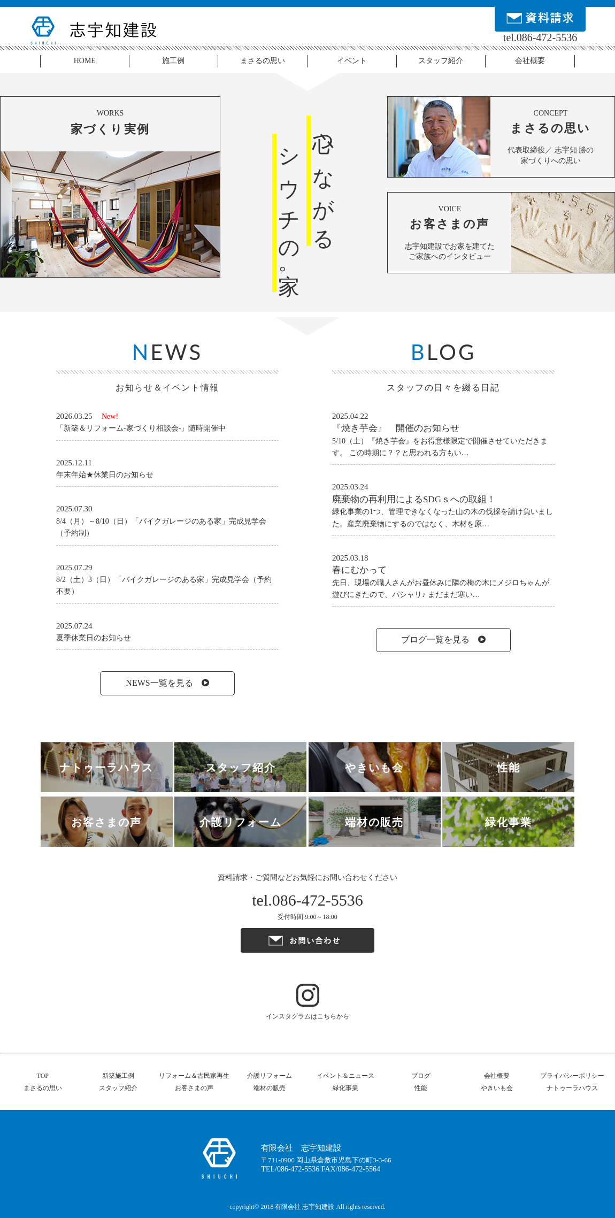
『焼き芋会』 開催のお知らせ (395, 428)
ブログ (420, 1075)
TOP (43, 1075)
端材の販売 (269, 1088)
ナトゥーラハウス (572, 1088)
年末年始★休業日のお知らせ (104, 475)
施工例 (173, 61)
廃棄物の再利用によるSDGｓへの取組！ (414, 499)
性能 (420, 1088)
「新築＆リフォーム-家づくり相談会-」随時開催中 (141, 428)
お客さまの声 (194, 1088)
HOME (85, 61)
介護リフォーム (269, 1075)
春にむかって (359, 570)
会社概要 (530, 61)
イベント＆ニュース (345, 1075)
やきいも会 (497, 1088)
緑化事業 (345, 1088)
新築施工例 (118, 1075)
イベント (352, 61)
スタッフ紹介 (440, 61)
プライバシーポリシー (572, 1075)
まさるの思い (262, 61)
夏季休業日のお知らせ (93, 638)
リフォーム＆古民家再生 (194, 1075)
